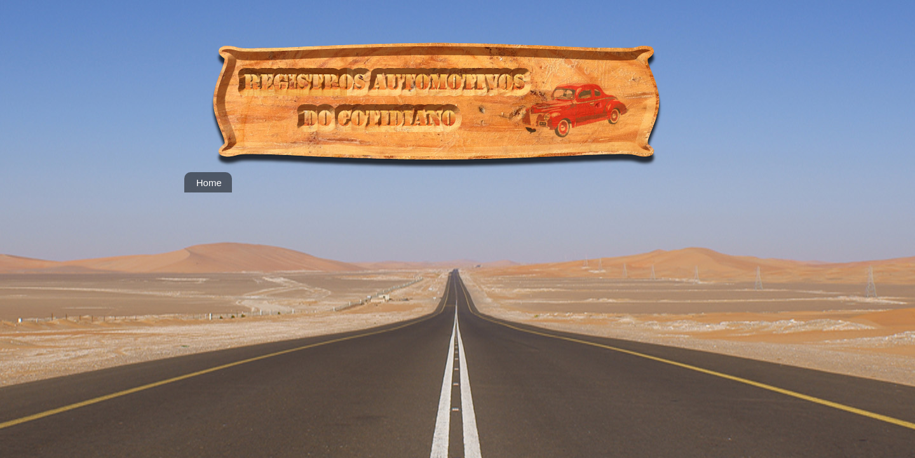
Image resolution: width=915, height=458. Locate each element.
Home (209, 182)
